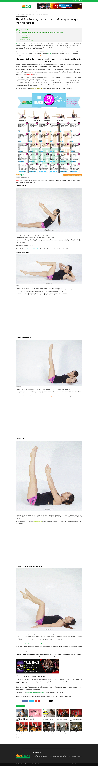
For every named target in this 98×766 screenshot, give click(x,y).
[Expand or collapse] (81, 30)
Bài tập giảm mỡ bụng (24, 696)
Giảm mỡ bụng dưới (50, 696)
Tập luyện (42, 11)
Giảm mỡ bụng (43, 696)
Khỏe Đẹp (49, 53)
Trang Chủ (19, 11)
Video (52, 11)
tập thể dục (62, 696)
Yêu (48, 11)
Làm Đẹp (35, 11)
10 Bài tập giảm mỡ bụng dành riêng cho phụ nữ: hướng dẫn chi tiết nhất (22, 719)
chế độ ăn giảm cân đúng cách (36, 55)
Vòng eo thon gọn (19, 43)
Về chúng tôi (18, 0)
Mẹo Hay (30, 11)
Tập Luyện (17, 16)
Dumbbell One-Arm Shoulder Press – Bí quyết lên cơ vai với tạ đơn (76, 719)
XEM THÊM (28, 706)
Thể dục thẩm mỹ (68, 696)
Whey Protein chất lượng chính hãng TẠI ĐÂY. (36, 692)
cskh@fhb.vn (39, 759)
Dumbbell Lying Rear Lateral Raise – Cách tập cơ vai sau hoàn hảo (22, 733)
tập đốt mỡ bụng (29, 74)
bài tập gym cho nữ (32, 696)
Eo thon (38, 696)
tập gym (57, 696)
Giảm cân (31, 716)
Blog (17, 716)
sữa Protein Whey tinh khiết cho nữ (40, 651)
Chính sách (72, 763)
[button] (80, 11)
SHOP (25, 11)
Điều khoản (77, 763)
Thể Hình (25, 16)
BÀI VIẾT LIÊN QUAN (20, 706)
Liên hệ (22, 0)
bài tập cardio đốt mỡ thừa (36, 88)
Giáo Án (21, 16)
